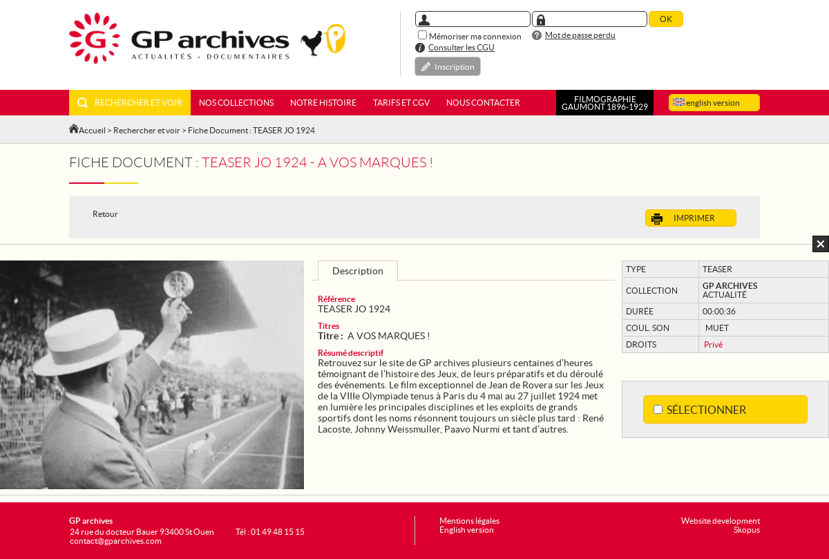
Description (357, 270)
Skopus (747, 529)
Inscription (455, 66)
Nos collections (236, 102)
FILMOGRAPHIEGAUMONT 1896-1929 (605, 103)
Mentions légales (469, 520)
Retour (105, 213)
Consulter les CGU (461, 47)
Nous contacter (483, 102)
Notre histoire (323, 102)
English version (466, 529)
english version (706, 102)
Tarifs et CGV (401, 102)
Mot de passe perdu (580, 34)
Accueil (92, 130)
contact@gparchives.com (116, 540)
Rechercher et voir (129, 102)
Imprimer (683, 219)
